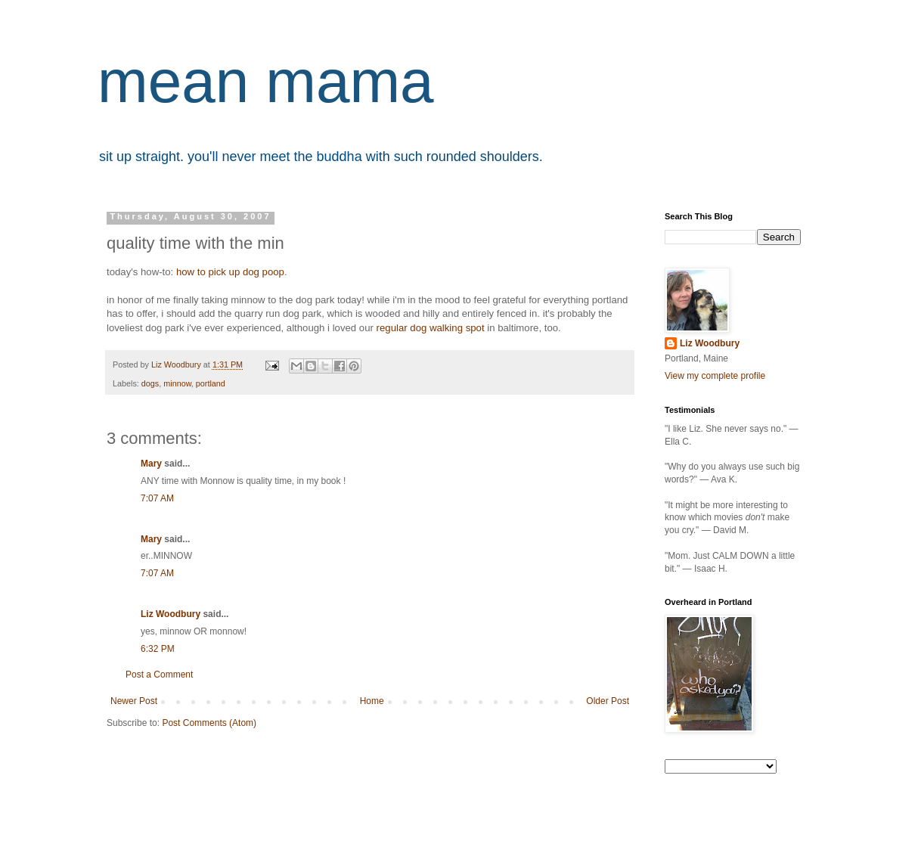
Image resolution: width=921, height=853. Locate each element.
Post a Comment (159, 674)
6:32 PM (158, 649)
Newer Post (133, 701)
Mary (151, 463)
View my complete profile (715, 376)
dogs (150, 383)
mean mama (266, 81)
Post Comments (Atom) (209, 723)
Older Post (607, 701)
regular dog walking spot (431, 327)
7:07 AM (157, 498)
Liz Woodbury (170, 614)
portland (210, 383)
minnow (177, 383)
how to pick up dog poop (230, 272)
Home (372, 701)
